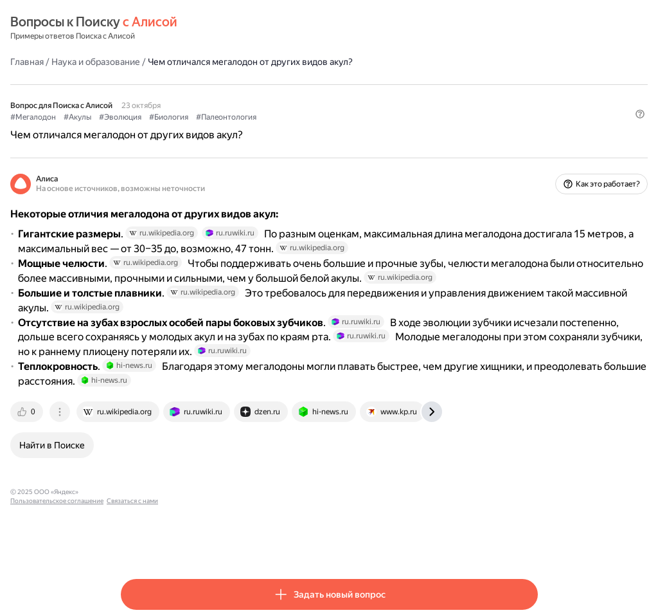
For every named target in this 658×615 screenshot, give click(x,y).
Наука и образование (206, 61)
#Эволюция (230, 116)
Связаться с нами (316, 543)
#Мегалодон (143, 116)
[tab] (138, 463)
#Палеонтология (337, 116)
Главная (137, 61)
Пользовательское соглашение (241, 543)
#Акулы (188, 116)
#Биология (279, 116)
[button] (530, 138)
